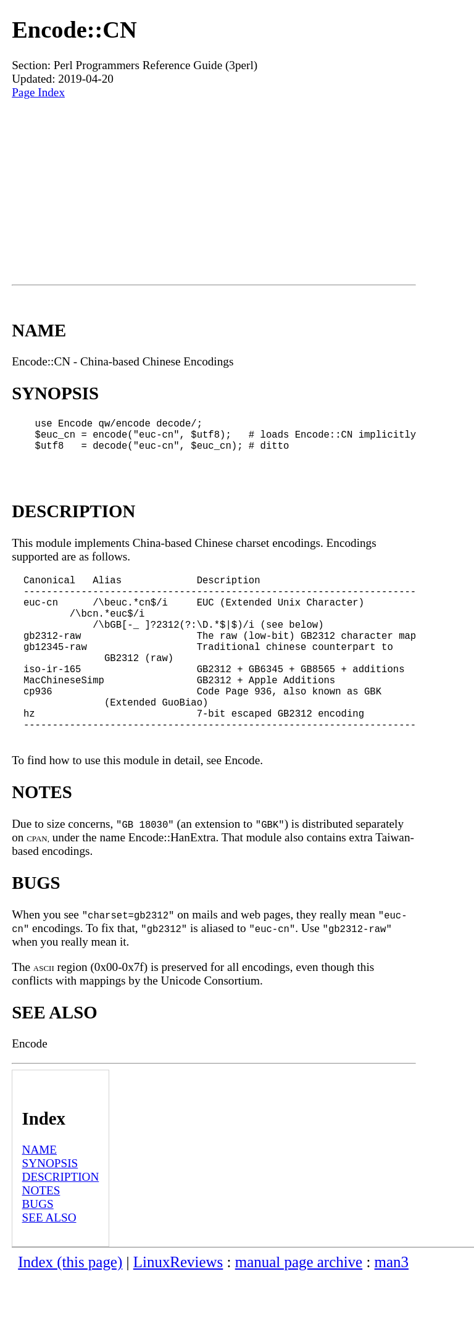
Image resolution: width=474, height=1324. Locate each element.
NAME (39, 1196)
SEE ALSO (49, 1264)
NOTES (41, 1237)
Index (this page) (70, 1309)
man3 (392, 1309)
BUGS (38, 1250)
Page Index (38, 92)
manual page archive (298, 1309)
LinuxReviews (178, 1309)
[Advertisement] (214, 192)
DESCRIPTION (60, 1223)
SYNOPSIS (50, 1210)
